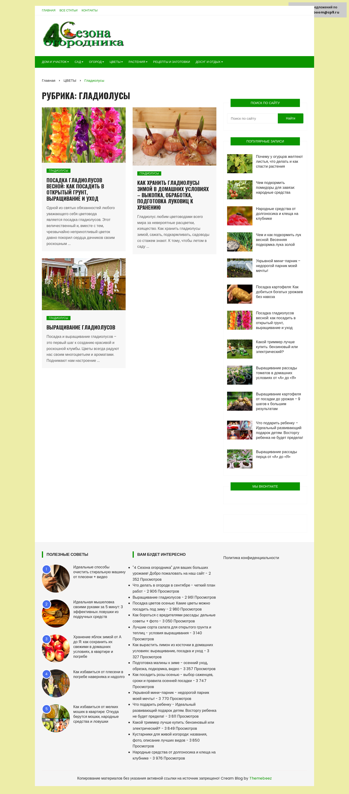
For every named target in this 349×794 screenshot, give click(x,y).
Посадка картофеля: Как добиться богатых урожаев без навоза (279, 292)
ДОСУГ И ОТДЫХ (208, 63)
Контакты (91, 11)
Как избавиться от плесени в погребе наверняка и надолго (99, 675)
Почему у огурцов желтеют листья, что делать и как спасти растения (279, 162)
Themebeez (260, 779)
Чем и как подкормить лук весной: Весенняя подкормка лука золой (278, 240)
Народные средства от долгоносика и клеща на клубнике (277, 214)
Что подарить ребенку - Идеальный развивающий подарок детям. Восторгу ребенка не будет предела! (174, 711)
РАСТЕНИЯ (137, 63)
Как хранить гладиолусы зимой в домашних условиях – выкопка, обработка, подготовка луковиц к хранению (173, 196)
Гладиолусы (58, 172)
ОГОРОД (95, 63)
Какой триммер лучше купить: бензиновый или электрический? (277, 347)
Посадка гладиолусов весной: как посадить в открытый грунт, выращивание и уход (75, 190)
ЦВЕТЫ (115, 63)
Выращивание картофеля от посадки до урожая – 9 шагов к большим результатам (278, 402)
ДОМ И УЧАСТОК (54, 63)
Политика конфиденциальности (251, 558)
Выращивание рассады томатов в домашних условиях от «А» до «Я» (276, 373)
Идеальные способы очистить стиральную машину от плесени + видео (99, 572)
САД (78, 63)
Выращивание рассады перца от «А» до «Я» (276, 455)
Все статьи (69, 11)
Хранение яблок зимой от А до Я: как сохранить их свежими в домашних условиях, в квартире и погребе (97, 647)
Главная (49, 11)
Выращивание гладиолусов (81, 328)
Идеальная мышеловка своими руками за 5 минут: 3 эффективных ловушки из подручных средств (98, 610)
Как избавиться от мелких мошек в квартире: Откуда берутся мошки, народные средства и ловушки (96, 715)
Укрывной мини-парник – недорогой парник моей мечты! (278, 266)
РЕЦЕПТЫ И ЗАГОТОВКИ (171, 63)
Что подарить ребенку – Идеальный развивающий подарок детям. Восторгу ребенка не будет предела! (279, 431)
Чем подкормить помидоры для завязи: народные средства (275, 188)
